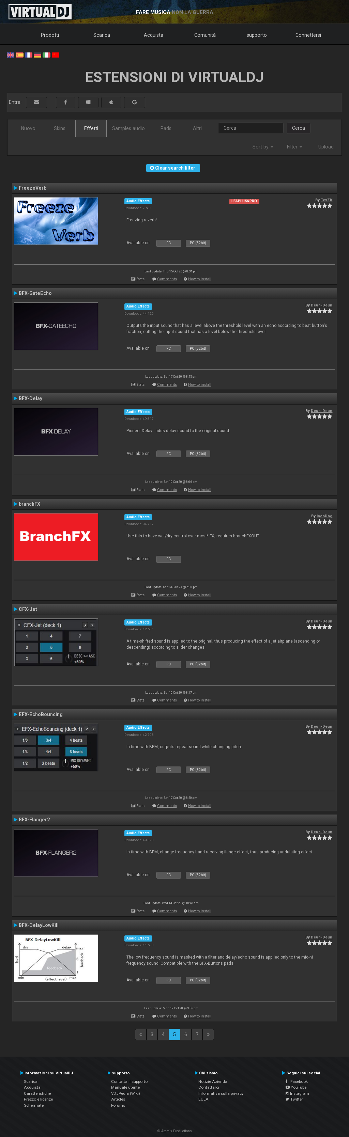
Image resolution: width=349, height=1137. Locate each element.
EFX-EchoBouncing (41, 714)
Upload (326, 146)
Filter (294, 146)
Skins (59, 128)
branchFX (29, 504)
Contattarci (208, 1087)
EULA (203, 1099)
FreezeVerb (32, 188)
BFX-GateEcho (35, 293)
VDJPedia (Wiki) (125, 1093)
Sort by (263, 146)
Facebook (297, 1081)
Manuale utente (125, 1087)
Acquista (153, 35)
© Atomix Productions (174, 1131)
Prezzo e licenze (38, 1099)
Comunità (205, 35)
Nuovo (28, 128)
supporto (257, 35)
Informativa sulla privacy (221, 1093)
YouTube (296, 1087)
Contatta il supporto (129, 1081)
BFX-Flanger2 (34, 819)
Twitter (294, 1099)
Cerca (298, 128)
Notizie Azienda (212, 1081)
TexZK (326, 200)
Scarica (101, 35)
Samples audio (128, 128)
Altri (197, 128)
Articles (118, 1099)
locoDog (324, 516)
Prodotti (50, 35)
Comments (167, 279)
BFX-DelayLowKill (39, 925)
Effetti (91, 128)
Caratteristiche (37, 1093)
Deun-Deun (321, 305)
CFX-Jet (28, 609)
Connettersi (308, 35)
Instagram (297, 1093)
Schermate (34, 1105)
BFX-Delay (30, 398)
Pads (166, 128)
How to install (199, 279)
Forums (118, 1105)
